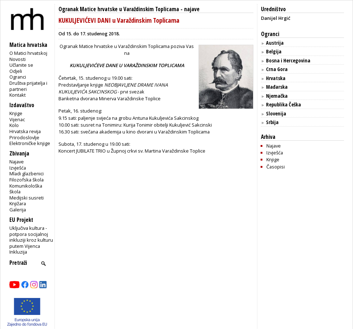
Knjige (15, 113)
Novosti (17, 59)
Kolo (14, 125)
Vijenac (17, 119)
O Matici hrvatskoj (28, 53)
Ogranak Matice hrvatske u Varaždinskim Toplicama (118, 9)
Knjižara (17, 203)
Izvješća (17, 167)
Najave (16, 161)
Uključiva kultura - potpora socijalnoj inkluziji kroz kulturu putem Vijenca (31, 237)
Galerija (17, 209)
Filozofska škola (26, 179)
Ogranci (17, 77)
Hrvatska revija (25, 131)
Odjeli (15, 71)
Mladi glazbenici (26, 173)
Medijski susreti (26, 197)
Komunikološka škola (25, 189)
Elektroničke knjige (29, 143)
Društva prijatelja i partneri (28, 86)
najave (192, 9)
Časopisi (275, 166)
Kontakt (17, 95)
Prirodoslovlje (24, 137)
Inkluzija (18, 252)
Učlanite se (21, 65)
